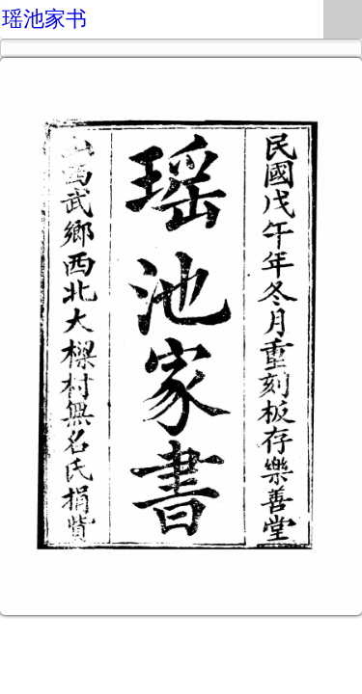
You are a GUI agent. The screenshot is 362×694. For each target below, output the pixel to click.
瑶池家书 (44, 19)
